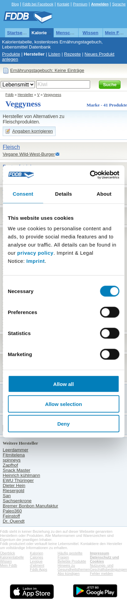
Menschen (67, 32)
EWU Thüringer (18, 480)
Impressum (99, 553)
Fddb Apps (38, 569)
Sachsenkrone (17, 500)
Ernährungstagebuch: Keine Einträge (47, 70)
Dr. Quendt (13, 521)
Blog (15, 4)
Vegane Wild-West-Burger (29, 154)
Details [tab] (63, 193)
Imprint (35, 261)
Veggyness (52, 95)
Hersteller (34, 54)
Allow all (63, 384)
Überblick (7, 553)
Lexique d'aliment (37, 563)
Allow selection (63, 404)
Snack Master (16, 470)
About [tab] (104, 193)
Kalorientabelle (47, 32)
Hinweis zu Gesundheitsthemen (74, 567)
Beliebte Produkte (72, 561)
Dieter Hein (14, 485)
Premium (80, 4)
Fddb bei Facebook (37, 4)
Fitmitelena (14, 455)
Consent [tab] (23, 193)
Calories (36, 557)
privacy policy (35, 253)
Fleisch (11, 147)
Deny (63, 424)
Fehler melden (101, 573)
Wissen (91, 32)
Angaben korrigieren (32, 131)
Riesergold (13, 490)
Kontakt (63, 4)
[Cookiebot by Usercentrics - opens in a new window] (90, 175)
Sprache (119, 4)
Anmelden (100, 4)
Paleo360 (12, 510)
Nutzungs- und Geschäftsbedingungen (108, 567)
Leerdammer (15, 449)
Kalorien (36, 553)
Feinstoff (11, 516)
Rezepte (72, 54)
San (7, 495)
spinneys (12, 460)
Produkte (11, 54)
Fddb (9, 95)
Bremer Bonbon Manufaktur (30, 505)
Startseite (17, 32)
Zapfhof (10, 465)
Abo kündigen (69, 573)
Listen (54, 54)
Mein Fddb (8, 565)
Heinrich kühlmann (21, 475)
